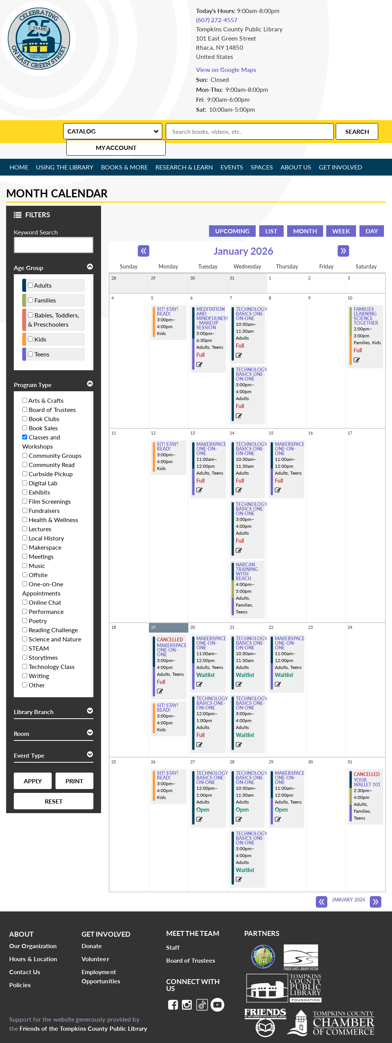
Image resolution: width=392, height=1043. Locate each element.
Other (37, 669)
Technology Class (52, 650)
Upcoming (232, 215)
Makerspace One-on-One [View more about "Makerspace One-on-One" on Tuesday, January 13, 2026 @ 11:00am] (211, 433)
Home (19, 151)
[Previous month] (143, 235)
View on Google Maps (226, 69)
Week (341, 215)
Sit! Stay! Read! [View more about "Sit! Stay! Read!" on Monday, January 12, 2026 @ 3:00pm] (167, 431)
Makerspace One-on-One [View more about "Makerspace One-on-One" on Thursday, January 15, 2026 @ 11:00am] (290, 433)
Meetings (41, 540)
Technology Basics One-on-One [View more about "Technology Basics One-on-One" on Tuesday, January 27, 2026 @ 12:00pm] (212, 762)
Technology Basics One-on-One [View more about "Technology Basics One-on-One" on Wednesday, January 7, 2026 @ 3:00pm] (252, 359)
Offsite (38, 559)
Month (305, 215)
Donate (92, 930)
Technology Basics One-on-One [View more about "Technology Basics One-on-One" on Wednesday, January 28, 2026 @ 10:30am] (252, 762)
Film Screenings (50, 485)
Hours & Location (33, 943)
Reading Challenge (53, 614)
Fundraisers (44, 494)
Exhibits (39, 476)
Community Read (52, 448)
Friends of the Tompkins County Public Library (83, 1012)
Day (372, 215)
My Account (355, 131)
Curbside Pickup (51, 458)
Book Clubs (44, 403)
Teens (41, 338)
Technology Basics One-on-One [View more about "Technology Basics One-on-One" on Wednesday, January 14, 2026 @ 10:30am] (252, 433)
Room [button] (21, 717)
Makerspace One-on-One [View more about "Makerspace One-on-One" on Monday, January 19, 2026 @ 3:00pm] (172, 634)
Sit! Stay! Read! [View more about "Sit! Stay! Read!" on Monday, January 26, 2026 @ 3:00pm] (167, 760)
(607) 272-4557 (216, 19)
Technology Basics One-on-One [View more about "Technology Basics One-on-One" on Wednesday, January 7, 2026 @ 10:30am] (252, 298)
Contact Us (24, 956)
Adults (43, 269)
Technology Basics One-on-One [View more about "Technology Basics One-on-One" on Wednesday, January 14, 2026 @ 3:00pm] (252, 493)
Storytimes (43, 641)
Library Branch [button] (34, 696)
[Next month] (343, 235)
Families (45, 284)
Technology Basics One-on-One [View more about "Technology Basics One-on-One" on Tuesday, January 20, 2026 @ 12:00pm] (212, 688)
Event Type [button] (29, 739)
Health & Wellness (53, 504)
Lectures (40, 513)
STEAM (39, 632)
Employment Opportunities (101, 960)
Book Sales (43, 412)
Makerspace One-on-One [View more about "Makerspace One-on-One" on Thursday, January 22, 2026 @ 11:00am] (290, 628)
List (271, 215)
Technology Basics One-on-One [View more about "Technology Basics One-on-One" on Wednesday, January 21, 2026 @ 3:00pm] (252, 688)
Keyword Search (36, 216)
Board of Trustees (52, 393)
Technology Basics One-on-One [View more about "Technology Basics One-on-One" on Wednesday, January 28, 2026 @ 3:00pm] (252, 823)
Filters (30, 201)
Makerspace (45, 531)
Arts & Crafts (46, 384)
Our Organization (33, 930)
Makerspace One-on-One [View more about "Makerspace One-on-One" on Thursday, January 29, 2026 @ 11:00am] (290, 762)
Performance (46, 595)
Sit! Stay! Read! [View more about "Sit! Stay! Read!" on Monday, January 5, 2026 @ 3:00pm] (167, 296)
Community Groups (55, 439)
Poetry (38, 605)
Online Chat (45, 586)
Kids (40, 323)
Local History (46, 522)
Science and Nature (55, 623)
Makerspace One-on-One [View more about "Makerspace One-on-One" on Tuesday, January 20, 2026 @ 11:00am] (211, 628)
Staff (173, 931)
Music (37, 549)
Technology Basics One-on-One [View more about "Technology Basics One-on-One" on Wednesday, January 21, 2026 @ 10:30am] (252, 628)
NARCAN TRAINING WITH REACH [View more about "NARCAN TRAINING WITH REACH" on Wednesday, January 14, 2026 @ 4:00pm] (247, 556)
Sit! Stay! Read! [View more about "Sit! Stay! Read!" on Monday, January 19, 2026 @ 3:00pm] (167, 692)
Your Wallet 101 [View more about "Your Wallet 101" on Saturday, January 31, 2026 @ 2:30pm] (367, 766)
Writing (39, 660)
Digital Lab (43, 467)
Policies (20, 969)
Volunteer (95, 943)
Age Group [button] (28, 251)
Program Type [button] (33, 369)
